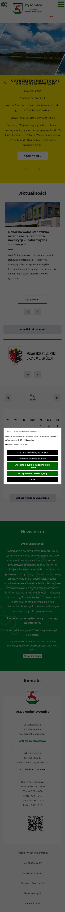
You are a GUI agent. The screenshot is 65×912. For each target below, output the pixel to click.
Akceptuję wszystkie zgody (32, 473)
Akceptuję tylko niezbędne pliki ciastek (32, 466)
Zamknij (32, 479)
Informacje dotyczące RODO (16, 444)
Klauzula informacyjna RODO (32, 452)
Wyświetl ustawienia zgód (32, 458)
